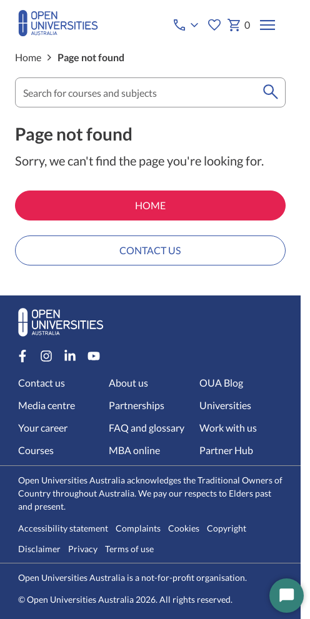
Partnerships (136, 405)
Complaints (138, 528)
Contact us (41, 383)
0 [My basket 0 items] (238, 24)
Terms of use (129, 549)
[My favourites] (214, 24)
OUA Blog (221, 383)
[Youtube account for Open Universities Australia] (94, 356)
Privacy (83, 549)
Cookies (183, 528)
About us (128, 383)
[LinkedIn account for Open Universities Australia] (70, 356)
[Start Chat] (286, 595)
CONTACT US (150, 250)
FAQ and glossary (146, 427)
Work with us (228, 427)
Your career (43, 427)
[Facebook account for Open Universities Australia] (22, 356)
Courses (36, 450)
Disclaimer (39, 549)
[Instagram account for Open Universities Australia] (46, 356)
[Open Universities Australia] (58, 32)
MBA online (134, 450)
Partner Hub (226, 450)
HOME (150, 205)
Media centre (46, 405)
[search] (270, 92)
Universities (225, 405)
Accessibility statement (63, 528)
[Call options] (187, 24)
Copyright (226, 528)
